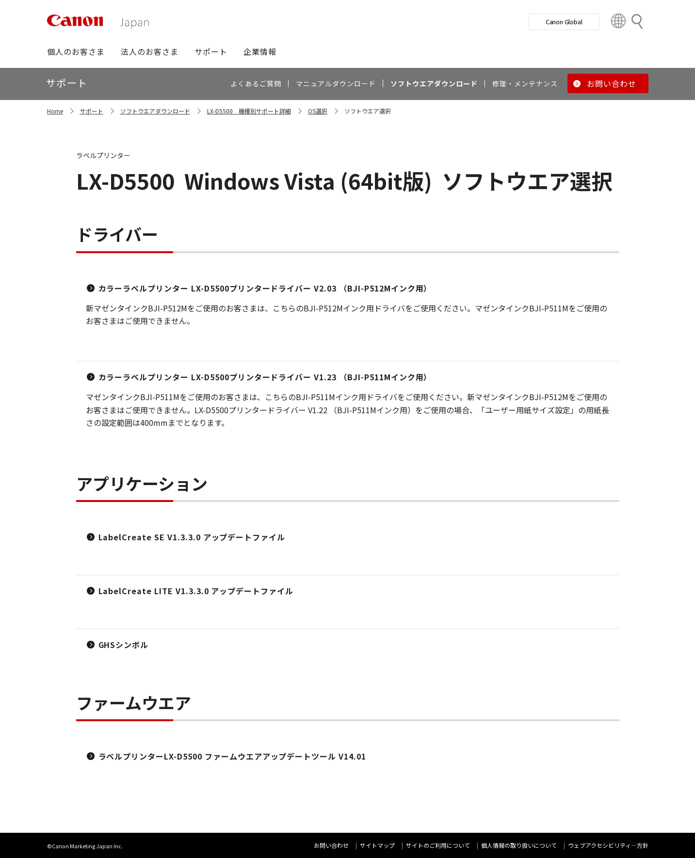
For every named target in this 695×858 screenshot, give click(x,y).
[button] (76, 51)
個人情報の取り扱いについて (519, 845)
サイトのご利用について (438, 845)
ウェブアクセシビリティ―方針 (608, 845)
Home (55, 111)
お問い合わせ (331, 845)
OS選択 (317, 111)
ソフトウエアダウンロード (155, 111)
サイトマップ (377, 845)
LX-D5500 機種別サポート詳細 (249, 111)
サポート (91, 111)
